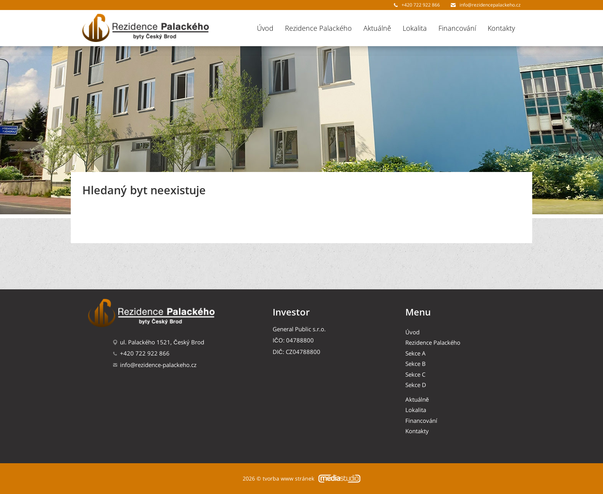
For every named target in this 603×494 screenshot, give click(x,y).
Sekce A (415, 353)
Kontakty (501, 28)
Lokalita (415, 28)
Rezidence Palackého (318, 28)
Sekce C (415, 374)
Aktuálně (377, 28)
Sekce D (415, 385)
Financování (457, 28)
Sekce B (415, 363)
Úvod (265, 28)
